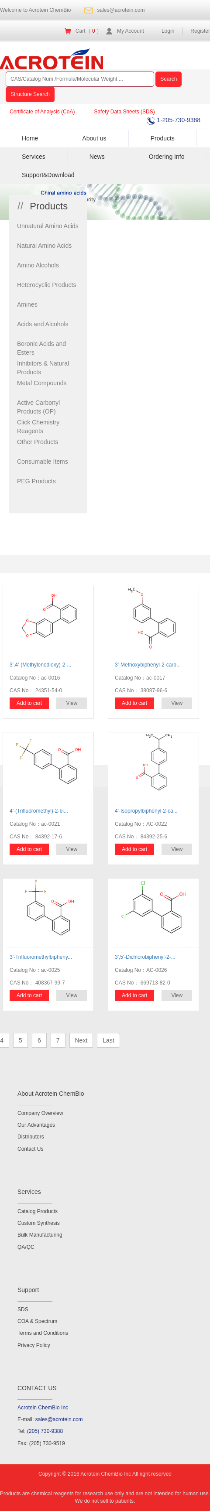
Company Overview (40, 1113)
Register (200, 31)
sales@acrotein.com (121, 10)
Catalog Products (37, 1211)
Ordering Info (167, 156)
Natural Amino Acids (44, 245)
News (97, 156)
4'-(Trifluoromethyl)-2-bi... (39, 811)
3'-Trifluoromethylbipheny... (41, 957)
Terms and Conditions (42, 1333)
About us (94, 138)
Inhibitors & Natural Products (43, 368)
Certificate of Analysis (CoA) (42, 112)
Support (28, 1289)
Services (33, 156)
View (71, 703)
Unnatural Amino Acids (48, 225)
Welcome (35, 10)
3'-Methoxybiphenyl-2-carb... (148, 665)
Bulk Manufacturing (39, 1235)
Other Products (37, 441)
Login (168, 31)
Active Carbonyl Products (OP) (38, 407)
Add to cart (29, 703)
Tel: (40, 1431)
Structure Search (30, 94)
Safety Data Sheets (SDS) (124, 112)
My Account (130, 31)
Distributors (30, 1137)
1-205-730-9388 (173, 119)
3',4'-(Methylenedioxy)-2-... (40, 665)
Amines (27, 304)
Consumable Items (42, 461)
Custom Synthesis (38, 1223)
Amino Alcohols (38, 265)
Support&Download (48, 174)
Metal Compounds (42, 382)
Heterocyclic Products (46, 284)
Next (81, 1040)
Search (168, 79)
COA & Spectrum (37, 1321)
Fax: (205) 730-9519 (41, 1443)
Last (108, 1040)
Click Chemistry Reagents (38, 426)
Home (30, 138)
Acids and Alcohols (43, 324)
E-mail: (50, 1419)
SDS (22, 1309)
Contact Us (30, 1149)
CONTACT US (37, 1388)
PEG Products (36, 481)
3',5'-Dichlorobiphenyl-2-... (145, 957)
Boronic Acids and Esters (41, 348)
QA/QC (25, 1247)
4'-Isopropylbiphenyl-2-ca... (146, 811)
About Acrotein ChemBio (50, 1093)
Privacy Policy (33, 1345)
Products (163, 138)
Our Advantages (36, 1125)
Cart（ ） (89, 31)
